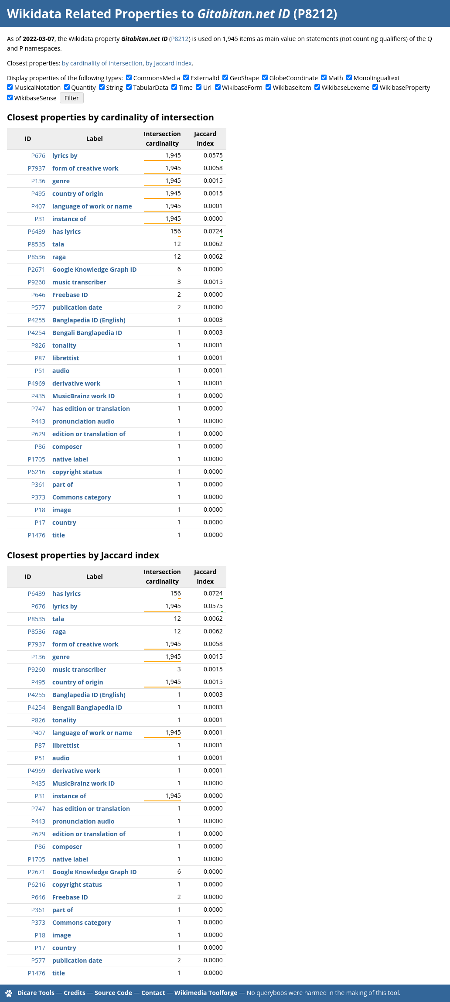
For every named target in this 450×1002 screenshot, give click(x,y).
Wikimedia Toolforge (205, 992)
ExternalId (205, 78)
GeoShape (244, 78)
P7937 (36, 168)
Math (335, 78)
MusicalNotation (37, 87)
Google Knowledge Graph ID (94, 269)
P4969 (36, 383)
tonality (64, 345)
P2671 (36, 269)
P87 (40, 358)
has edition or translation (91, 408)
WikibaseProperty (405, 87)
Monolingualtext (377, 78)
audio (60, 370)
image (61, 510)
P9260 (36, 282)
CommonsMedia (156, 78)
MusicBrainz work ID (83, 396)
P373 (38, 497)
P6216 (36, 472)
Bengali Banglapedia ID (87, 332)
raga (59, 257)
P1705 (36, 459)
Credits (74, 992)
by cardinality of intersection (102, 63)
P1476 (36, 535)
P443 (38, 421)
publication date (77, 307)
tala (58, 244)
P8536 (36, 257)
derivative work (76, 383)
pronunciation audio (83, 421)
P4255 (36, 320)
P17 (40, 522)
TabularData (150, 87)
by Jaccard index (169, 63)
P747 (38, 408)
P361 (38, 484)
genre (61, 181)
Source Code (113, 992)
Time (186, 87)
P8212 (179, 38)
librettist (65, 358)
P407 (38, 206)
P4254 (36, 332)
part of (62, 484)
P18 (40, 510)
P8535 (36, 244)
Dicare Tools (36, 992)
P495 (38, 193)
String (114, 87)
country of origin (77, 193)
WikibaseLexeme (345, 87)
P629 (38, 434)
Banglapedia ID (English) (89, 320)
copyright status (77, 472)
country (64, 522)
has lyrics (66, 231)
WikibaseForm (242, 87)
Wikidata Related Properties (92, 13)
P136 (38, 181)
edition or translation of (89, 434)
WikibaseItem (292, 87)
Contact (153, 992)
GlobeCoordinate (293, 78)
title (58, 535)
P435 (38, 396)
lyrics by (64, 155)
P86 (40, 446)
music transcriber (79, 282)
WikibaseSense (35, 98)
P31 (40, 219)
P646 (38, 295)
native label (70, 459)
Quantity (83, 87)
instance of (69, 219)
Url (207, 87)
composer (67, 446)
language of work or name (92, 206)
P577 (38, 307)
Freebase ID (70, 295)
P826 (38, 345)
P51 (40, 370)
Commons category (81, 497)
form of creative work (85, 168)
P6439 (36, 231)
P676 (38, 155)
